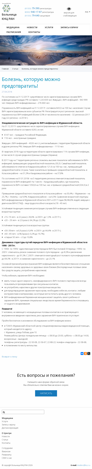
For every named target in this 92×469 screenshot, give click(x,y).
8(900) (33, 12)
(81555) (32, 8)
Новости (32, 27)
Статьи (15, 68)
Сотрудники (7, 448)
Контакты (34, 32)
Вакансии (6, 451)
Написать (46, 393)
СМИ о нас (7, 457)
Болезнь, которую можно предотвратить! (40, 68)
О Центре (7, 433)
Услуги (49, 27)
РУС (87, 12)
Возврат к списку (9, 356)
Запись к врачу (69, 27)
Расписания (13, 32)
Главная (5, 68)
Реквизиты (6, 454)
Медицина (12, 27)
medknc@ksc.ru (83, 465)
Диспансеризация (10, 427)
